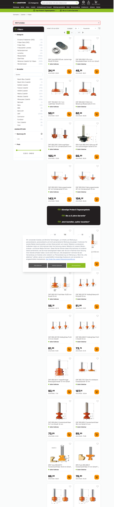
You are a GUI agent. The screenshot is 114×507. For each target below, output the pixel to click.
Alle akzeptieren (76, 265)
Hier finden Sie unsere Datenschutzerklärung (60, 259)
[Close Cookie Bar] (89, 237)
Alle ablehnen (38, 265)
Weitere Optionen (57, 265)
